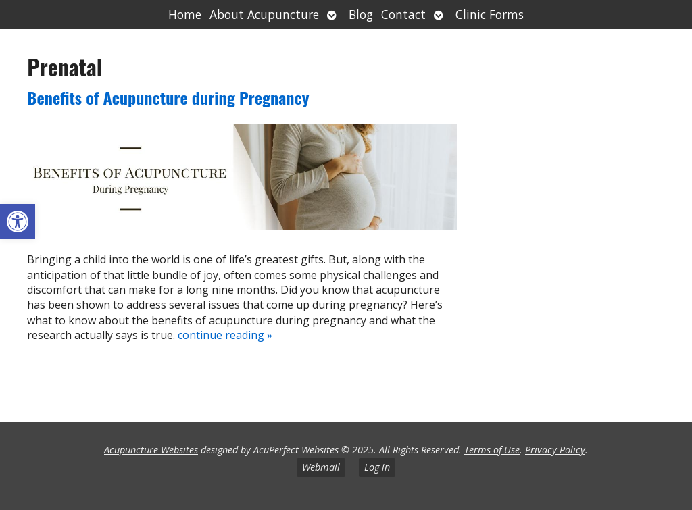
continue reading (225, 335)
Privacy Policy (555, 449)
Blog (361, 14)
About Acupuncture (264, 14)
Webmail (321, 467)
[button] (17, 221)
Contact (403, 14)
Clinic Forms (489, 14)
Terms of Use (492, 449)
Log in (377, 467)
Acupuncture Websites (151, 449)
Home (184, 14)
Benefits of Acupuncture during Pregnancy (168, 97)
